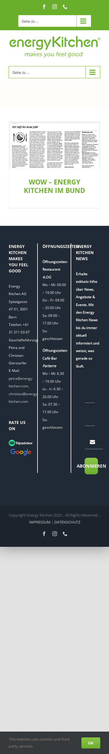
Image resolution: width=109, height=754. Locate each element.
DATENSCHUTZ (67, 522)
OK (91, 743)
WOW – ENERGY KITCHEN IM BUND (54, 186)
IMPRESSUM (40, 522)
